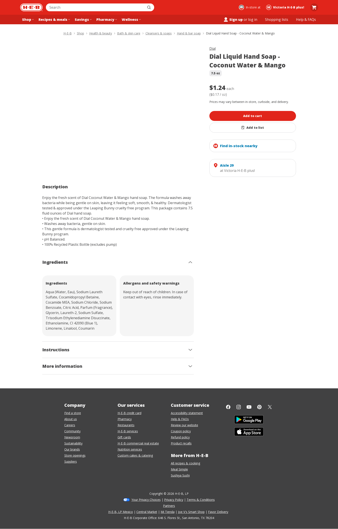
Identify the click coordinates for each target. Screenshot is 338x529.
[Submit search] (149, 7)
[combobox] (95, 7)
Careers (69, 425)
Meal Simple (179, 469)
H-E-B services (128, 431)
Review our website (184, 425)
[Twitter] (270, 407)
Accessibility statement (187, 413)
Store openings (75, 455)
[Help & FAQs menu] (306, 19)
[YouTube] (249, 407)
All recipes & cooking (185, 463)
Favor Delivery (218, 512)
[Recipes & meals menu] (54, 19)
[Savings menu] (83, 19)
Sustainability (73, 443)
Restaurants (126, 425)
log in (252, 19)
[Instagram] (238, 407)
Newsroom (72, 437)
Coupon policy (181, 431)
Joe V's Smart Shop (191, 512)
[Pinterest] (259, 407)
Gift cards (124, 437)
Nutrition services (130, 449)
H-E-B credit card (129, 413)
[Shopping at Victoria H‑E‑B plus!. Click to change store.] (286, 7)
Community (72, 431)
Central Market (146, 512)
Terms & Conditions (201, 500)
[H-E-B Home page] (31, 7)
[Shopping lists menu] (276, 19)
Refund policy (180, 437)
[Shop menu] (27, 19)
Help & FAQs (180, 419)
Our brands (72, 449)
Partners (169, 506)
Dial (212, 48)
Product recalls (181, 443)
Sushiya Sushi (180, 475)
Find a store (72, 413)
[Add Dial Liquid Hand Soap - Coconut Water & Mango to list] (252, 128)
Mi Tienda (168, 512)
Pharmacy (125, 419)
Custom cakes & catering (135, 455)
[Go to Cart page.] (314, 7)
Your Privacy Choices (146, 500)
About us (70, 419)
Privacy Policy (173, 500)
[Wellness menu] (131, 19)
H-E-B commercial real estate (138, 443)
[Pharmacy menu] (106, 19)
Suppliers (70, 461)
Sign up (233, 19)
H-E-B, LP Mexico (120, 512)
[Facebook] (228, 407)
